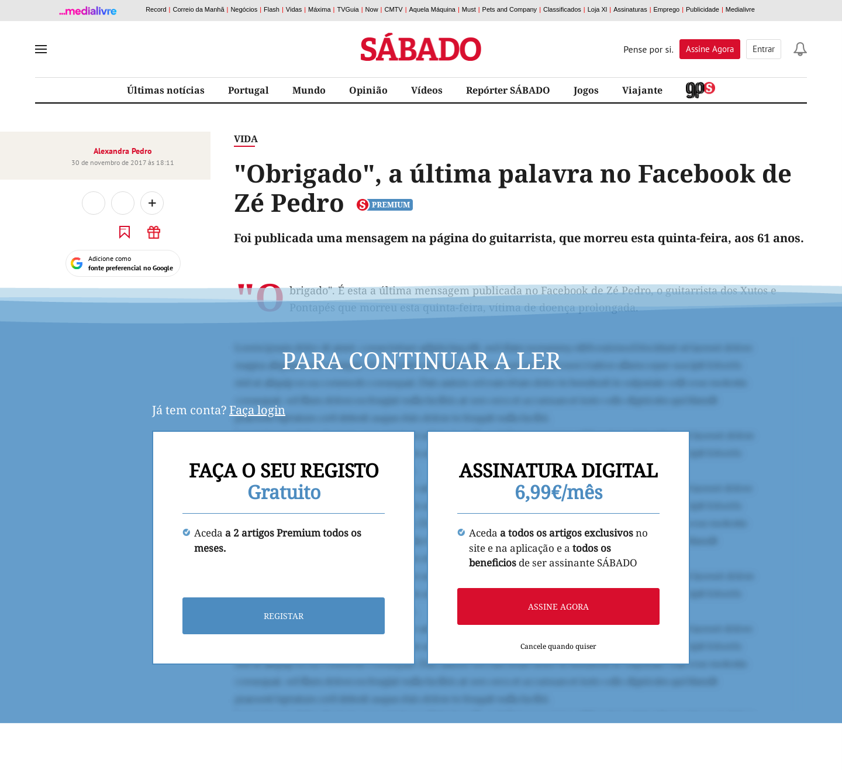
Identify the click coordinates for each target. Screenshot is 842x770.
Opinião (368, 90)
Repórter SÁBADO (508, 90)
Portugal (248, 90)
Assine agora (558, 606)
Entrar (764, 48)
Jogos (586, 90)
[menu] (41, 49)
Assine (710, 48)
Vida (246, 138)
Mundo (309, 90)
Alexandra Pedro (123, 151)
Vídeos (427, 90)
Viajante (642, 90)
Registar (283, 615)
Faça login (257, 410)
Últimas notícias (166, 90)
